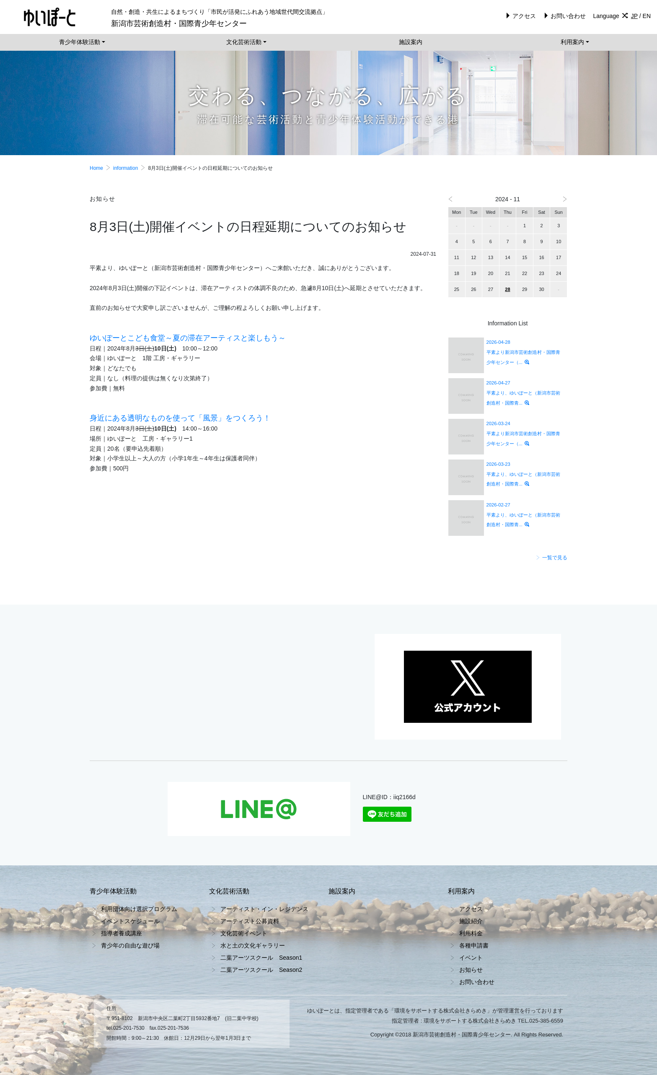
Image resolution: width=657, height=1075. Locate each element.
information (125, 168)
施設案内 (410, 42)
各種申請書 (474, 945)
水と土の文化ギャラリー (252, 945)
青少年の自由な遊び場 (130, 945)
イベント (471, 957)
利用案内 (572, 42)
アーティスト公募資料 (249, 921)
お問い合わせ (564, 16)
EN (647, 16)
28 (507, 289)
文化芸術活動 (243, 42)
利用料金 (471, 933)
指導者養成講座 (121, 933)
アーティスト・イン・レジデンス (264, 909)
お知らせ (471, 969)
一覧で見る (551, 558)
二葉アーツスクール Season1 (261, 957)
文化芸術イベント (243, 933)
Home (96, 168)
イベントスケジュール (130, 921)
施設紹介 (471, 921)
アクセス (520, 16)
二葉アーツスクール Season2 (261, 969)
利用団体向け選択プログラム (139, 909)
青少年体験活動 (79, 42)
